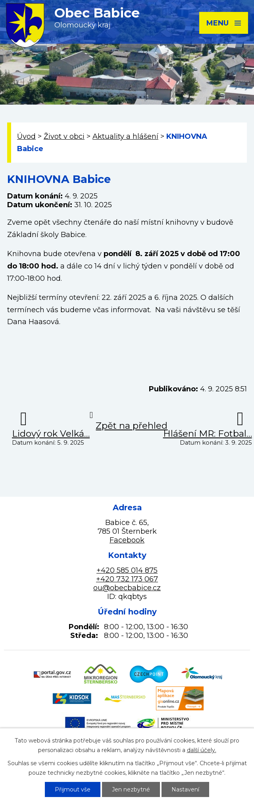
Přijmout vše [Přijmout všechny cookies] (72, 789)
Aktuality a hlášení (125, 136)
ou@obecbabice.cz (127, 587)
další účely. (201, 750)
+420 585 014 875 (127, 570)
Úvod (26, 136)
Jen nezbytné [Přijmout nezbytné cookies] (131, 789)
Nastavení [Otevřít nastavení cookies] (185, 789)
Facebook (127, 540)
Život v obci (64, 136)
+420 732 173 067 (127, 579)
